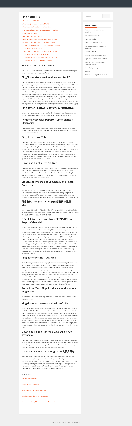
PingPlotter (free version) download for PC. (36, 24)
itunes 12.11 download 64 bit (93, 42)
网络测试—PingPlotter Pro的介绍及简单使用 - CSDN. (39, 42)
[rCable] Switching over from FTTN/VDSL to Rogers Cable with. (42, 45)
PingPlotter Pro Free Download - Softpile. (36, 54)
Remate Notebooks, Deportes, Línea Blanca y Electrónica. (40, 30)
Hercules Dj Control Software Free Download (35, 396)
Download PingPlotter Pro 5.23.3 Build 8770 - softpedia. (41, 57)
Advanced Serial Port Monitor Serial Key (34, 390)
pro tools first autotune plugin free (95, 55)
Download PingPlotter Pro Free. (32, 36)
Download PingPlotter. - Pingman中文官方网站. (38, 60)
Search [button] (106, 16)
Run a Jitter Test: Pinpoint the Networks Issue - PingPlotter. (42, 51)
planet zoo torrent (90, 52)
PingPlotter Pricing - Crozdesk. (33, 48)
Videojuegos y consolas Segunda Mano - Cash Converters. (40, 39)
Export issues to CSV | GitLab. (32, 21)
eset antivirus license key (92, 35)
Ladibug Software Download (30, 384)
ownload (87, 71)
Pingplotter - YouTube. (30, 33)
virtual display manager (92, 68)
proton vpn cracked (91, 39)
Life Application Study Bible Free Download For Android (38, 402)
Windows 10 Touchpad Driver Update (96, 75)
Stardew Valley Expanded (29, 378)
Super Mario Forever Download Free (96, 59)
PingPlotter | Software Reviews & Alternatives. (37, 27)
